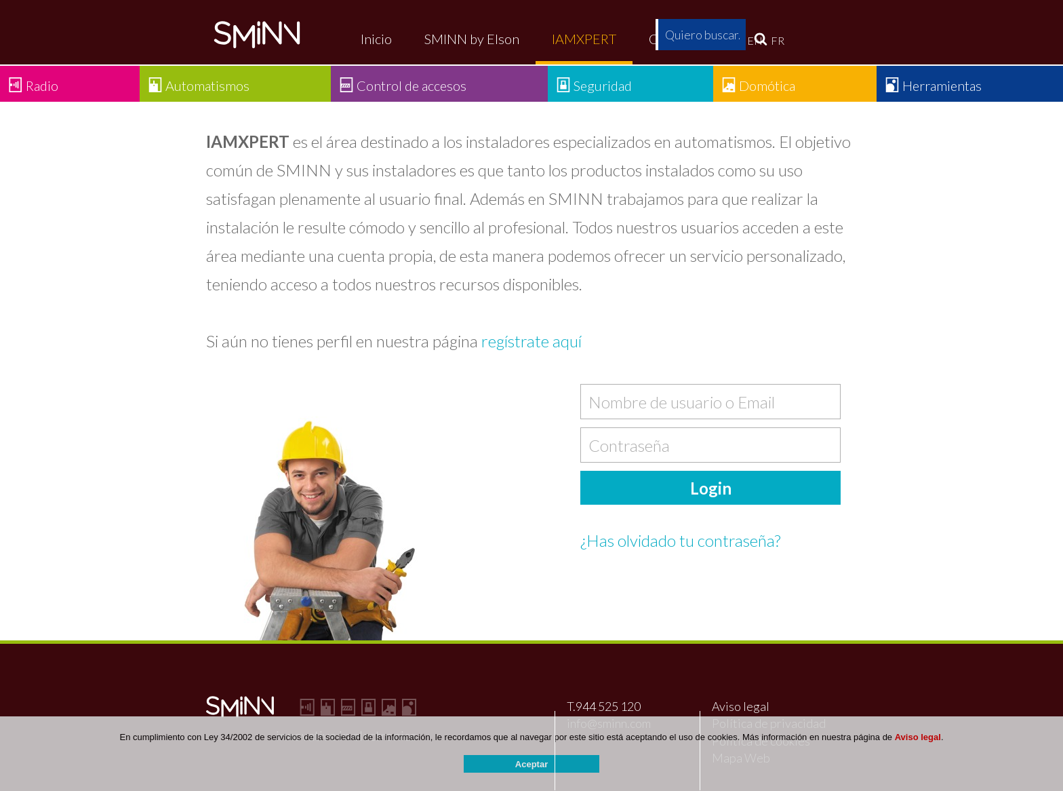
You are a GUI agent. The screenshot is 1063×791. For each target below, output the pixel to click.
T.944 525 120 (604, 706)
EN (755, 40)
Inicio (376, 39)
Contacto (675, 39)
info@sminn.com (609, 723)
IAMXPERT (584, 39)
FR (777, 40)
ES (733, 40)
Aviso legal (740, 706)
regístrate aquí (531, 341)
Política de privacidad (769, 723)
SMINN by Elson (471, 39)
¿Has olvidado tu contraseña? (680, 540)
